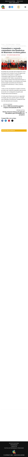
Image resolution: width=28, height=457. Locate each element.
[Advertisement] (14, 26)
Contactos (14, 446)
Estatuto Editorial (14, 443)
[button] (2, 121)
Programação (14, 444)
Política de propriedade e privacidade (14, 448)
